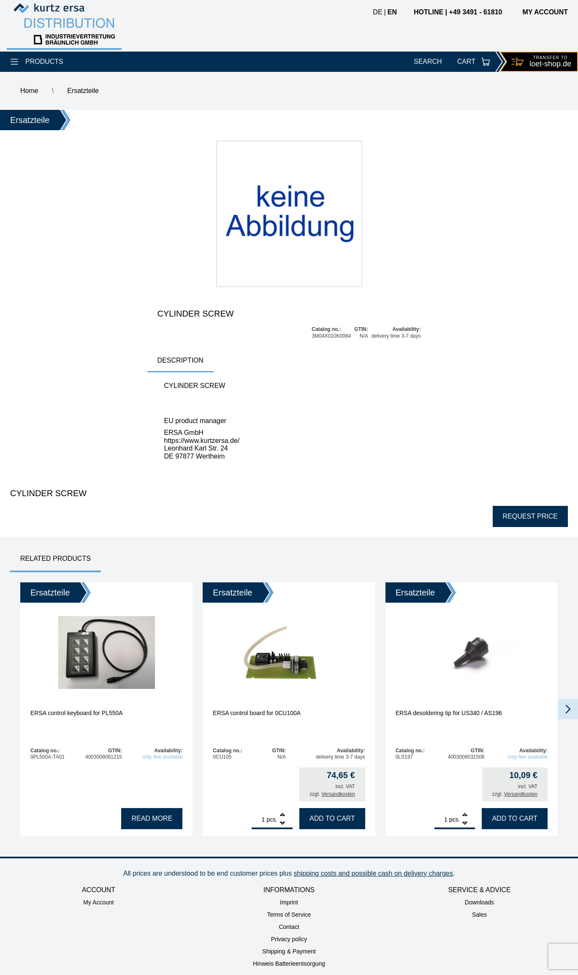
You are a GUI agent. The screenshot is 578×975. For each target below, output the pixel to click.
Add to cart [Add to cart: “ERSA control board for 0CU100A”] (332, 818)
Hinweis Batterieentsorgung (289, 963)
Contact (289, 926)
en (392, 12)
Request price (530, 516)
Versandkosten (338, 794)
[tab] (180, 361)
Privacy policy (289, 939)
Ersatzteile (83, 90)
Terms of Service (289, 914)
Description (180, 360)
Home (29, 90)
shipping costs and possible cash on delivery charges (373, 873)
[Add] (282, 815)
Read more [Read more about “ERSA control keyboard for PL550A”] (151, 818)
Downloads (479, 902)
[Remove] (282, 823)
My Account (98, 902)
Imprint (289, 902)
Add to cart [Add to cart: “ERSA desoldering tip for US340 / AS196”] (514, 818)
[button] (568, 709)
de (377, 12)
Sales (479, 914)
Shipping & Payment (289, 951)
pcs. (271, 819)
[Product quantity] (258, 819)
